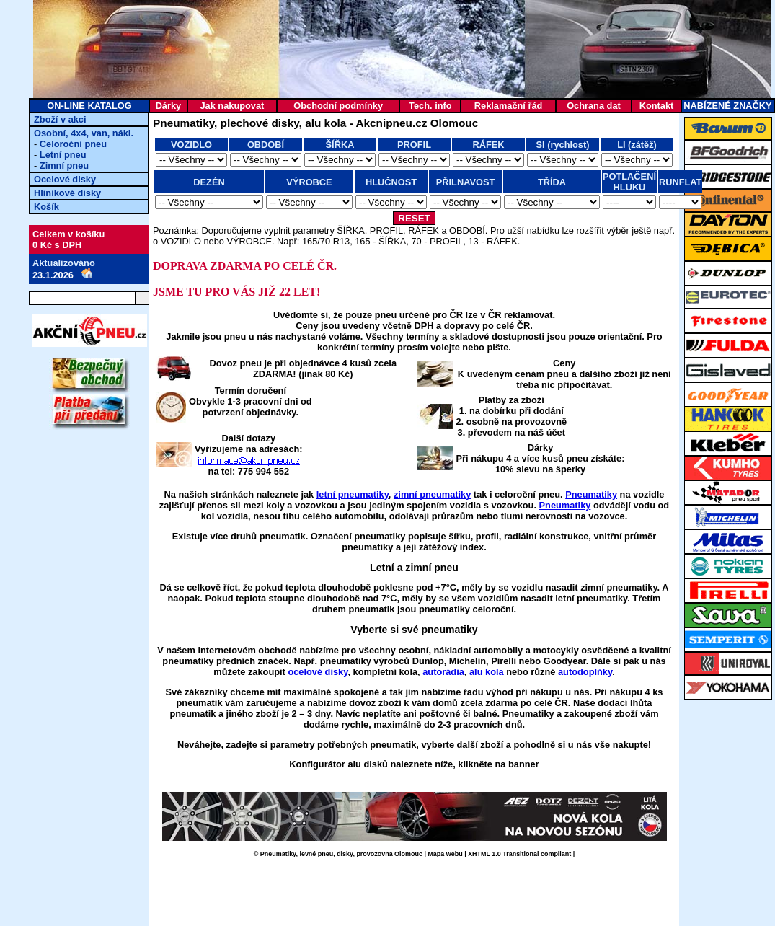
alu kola (486, 671)
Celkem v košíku (68, 234)
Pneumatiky (591, 494)
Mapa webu (445, 853)
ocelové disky (317, 671)
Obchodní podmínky (338, 105)
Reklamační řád (508, 105)
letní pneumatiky (352, 494)
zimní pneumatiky (432, 494)
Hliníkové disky (67, 193)
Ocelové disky (65, 179)
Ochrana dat (594, 105)
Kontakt (656, 105)
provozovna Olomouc (389, 853)
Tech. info (430, 105)
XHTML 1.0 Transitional (503, 853)
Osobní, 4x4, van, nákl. (83, 133)
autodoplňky (585, 671)
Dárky (169, 105)
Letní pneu (63, 154)
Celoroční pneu (73, 143)
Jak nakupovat (232, 105)
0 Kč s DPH (56, 244)
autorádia (443, 671)
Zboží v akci (60, 119)
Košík (46, 206)
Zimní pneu (64, 165)
